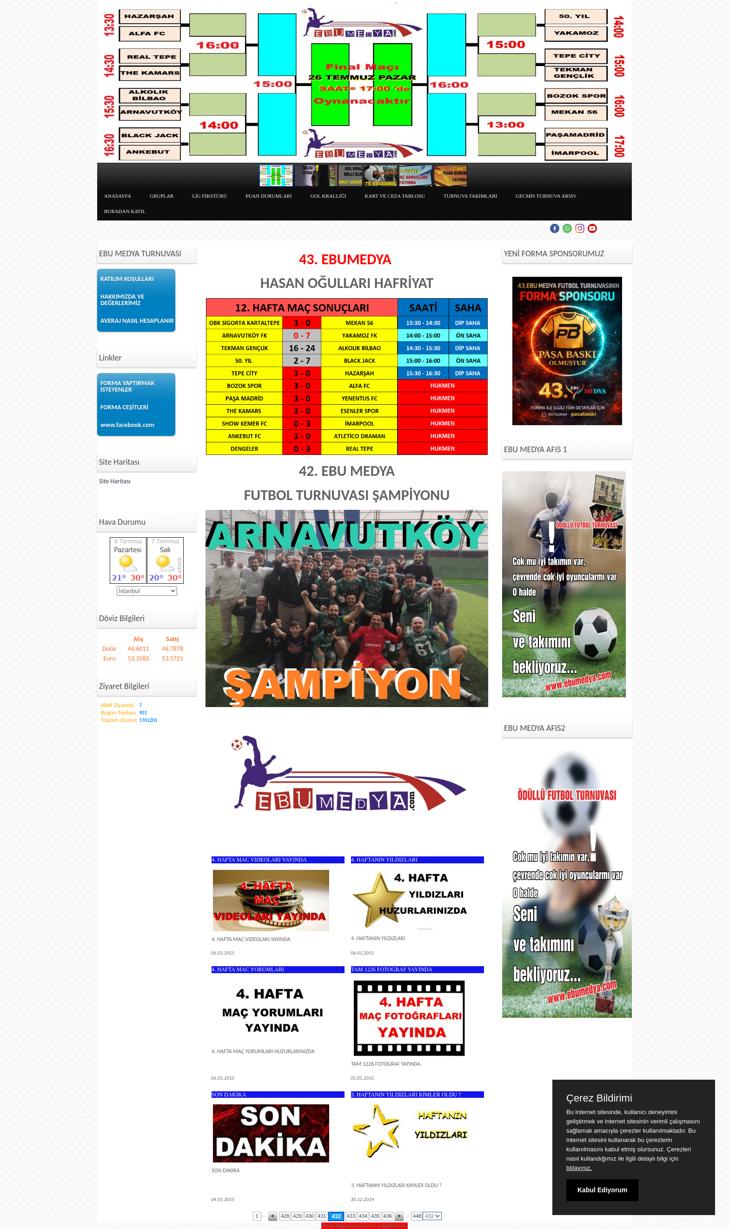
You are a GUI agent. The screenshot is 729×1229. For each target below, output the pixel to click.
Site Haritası (115, 481)
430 (309, 1216)
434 (363, 1216)
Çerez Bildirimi (599, 1098)
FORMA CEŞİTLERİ (124, 407)
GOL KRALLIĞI (328, 196)
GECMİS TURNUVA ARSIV (546, 196)
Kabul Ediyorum (602, 1190)
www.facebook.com (127, 425)
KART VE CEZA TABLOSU (395, 196)
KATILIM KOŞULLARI (127, 279)
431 (322, 1216)
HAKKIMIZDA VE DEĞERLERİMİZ (122, 300)
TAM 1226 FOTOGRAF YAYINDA (391, 969)
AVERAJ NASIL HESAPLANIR (137, 321)
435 (375, 1216)
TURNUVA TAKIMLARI (470, 196)
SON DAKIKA (229, 1094)
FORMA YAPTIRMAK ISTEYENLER (127, 386)
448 (417, 1216)
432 (336, 1216)
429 (297, 1216)
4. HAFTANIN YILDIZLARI (384, 859)
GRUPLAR (161, 196)
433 (350, 1216)
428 (285, 1216)
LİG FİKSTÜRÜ (209, 196)
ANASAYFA (117, 196)
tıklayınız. (579, 1167)
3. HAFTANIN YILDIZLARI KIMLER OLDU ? (406, 1094)
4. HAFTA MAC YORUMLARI (248, 969)
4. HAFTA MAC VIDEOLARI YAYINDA (259, 859)
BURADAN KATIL (125, 211)
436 (388, 1216)
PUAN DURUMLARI (268, 196)
